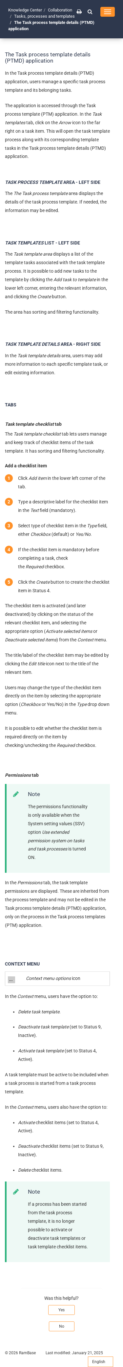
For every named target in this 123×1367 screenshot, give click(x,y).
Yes (61, 1310)
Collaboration (60, 10)
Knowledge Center (25, 10)
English (100, 1361)
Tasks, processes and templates (44, 16)
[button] (90, 11)
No (61, 1326)
